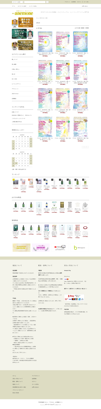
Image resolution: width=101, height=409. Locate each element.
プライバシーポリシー (18, 390)
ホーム (13, 6)
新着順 (87, 28)
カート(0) (86, 1)
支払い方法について (18, 378)
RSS (14, 392)
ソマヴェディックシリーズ (18, 118)
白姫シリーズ (15, 112)
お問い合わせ (84, 6)
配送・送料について (18, 381)
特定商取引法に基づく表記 (19, 387)
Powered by (50, 404)
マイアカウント (36, 375)
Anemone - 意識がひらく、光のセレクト (22, 115)
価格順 (82, 28)
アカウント (67, 1)
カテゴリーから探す (21, 6)
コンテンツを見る (32, 6)
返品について (16, 384)
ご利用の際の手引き (17, 121)
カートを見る (35, 384)
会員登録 (73, 1)
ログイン (79, 1)
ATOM (17, 392)
